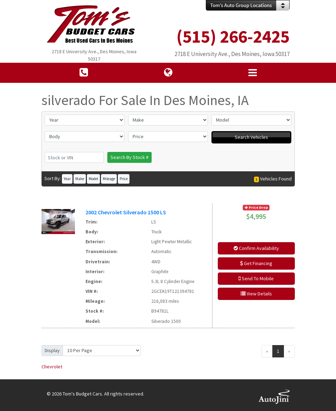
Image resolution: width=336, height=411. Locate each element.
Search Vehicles (251, 137)
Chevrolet (52, 366)
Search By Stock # (129, 157)
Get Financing (256, 263)
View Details (256, 293)
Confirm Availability (256, 248)
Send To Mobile (256, 278)
